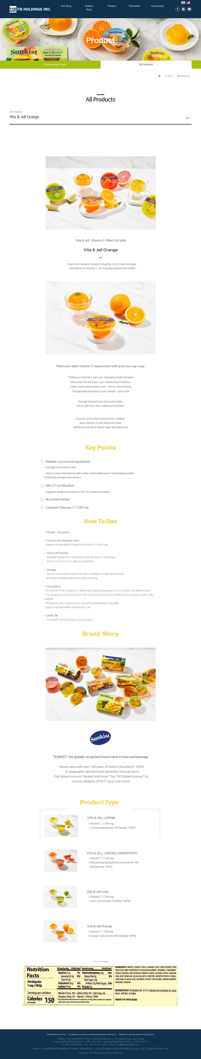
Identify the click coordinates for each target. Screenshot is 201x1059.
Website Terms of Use (56, 1035)
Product (111, 9)
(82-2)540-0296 (74, 1045)
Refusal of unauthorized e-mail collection (136, 1035)
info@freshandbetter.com (128, 1045)
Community (157, 9)
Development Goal (55, 64)
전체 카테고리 (16, 112)
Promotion (134, 9)
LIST (188, 118)
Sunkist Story (89, 9)
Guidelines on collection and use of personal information (92, 1035)
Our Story (66, 9)
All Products (146, 64)
